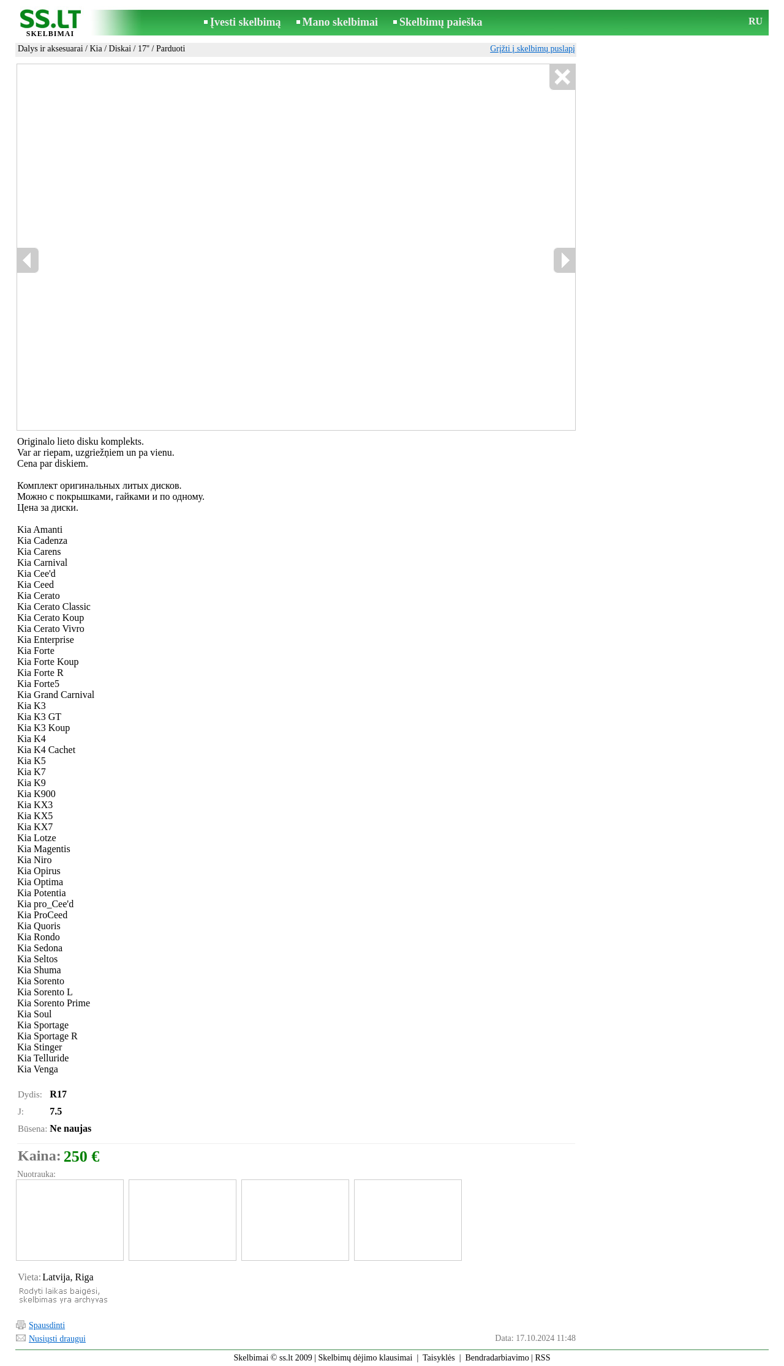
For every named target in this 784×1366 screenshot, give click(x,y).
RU (755, 21)
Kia (95, 48)
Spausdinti (47, 1325)
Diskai (120, 48)
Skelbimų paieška (441, 22)
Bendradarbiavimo (497, 1357)
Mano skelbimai (341, 22)
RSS (543, 1357)
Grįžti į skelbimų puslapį (532, 48)
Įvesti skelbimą (245, 22)
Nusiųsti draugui (57, 1338)
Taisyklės (439, 1357)
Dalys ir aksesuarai (50, 48)
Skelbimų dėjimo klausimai (365, 1357)
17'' (143, 48)
